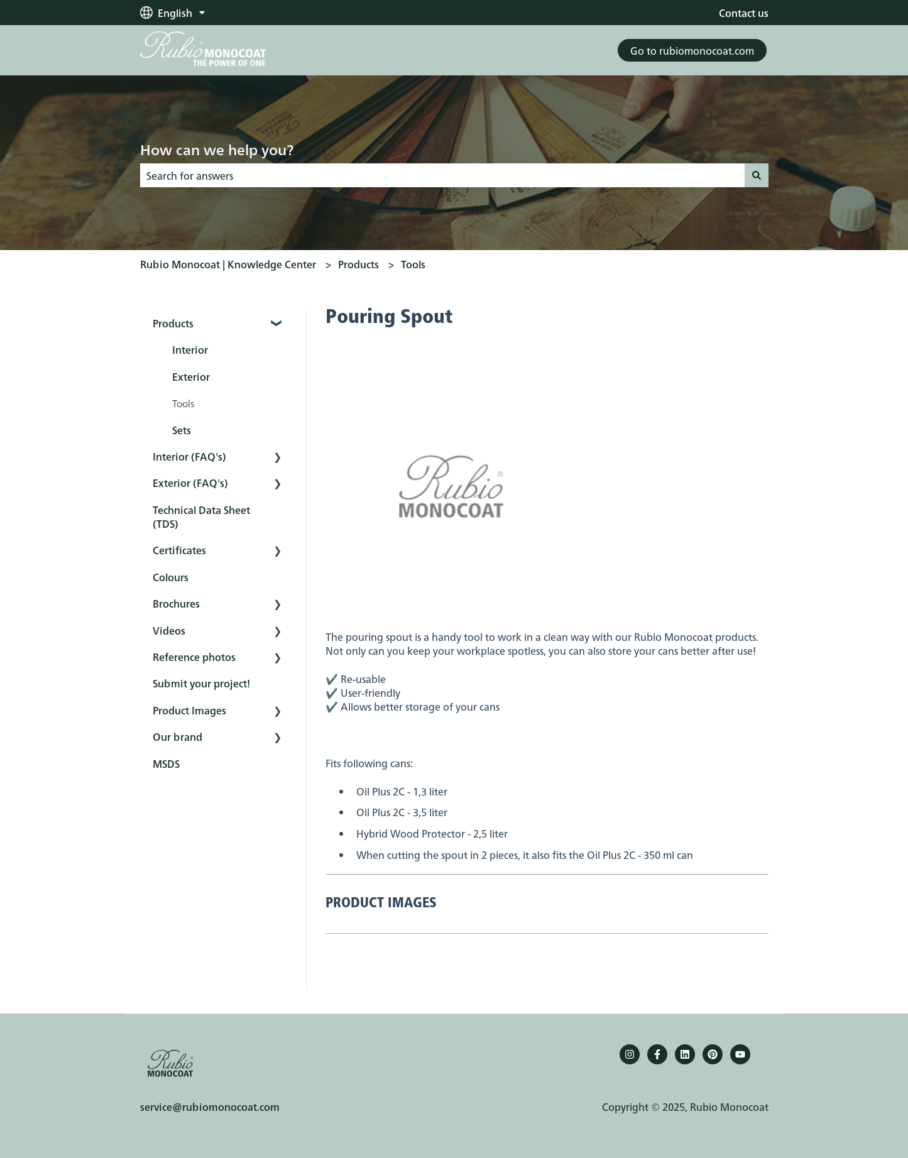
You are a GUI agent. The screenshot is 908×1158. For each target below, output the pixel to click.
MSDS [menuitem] (166, 763)
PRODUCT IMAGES (381, 904)
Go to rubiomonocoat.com (692, 50)
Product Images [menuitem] (189, 710)
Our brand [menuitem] (177, 736)
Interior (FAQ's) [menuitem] (189, 456)
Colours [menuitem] (171, 577)
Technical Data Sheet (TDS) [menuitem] (201, 516)
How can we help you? (216, 149)
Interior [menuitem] (190, 349)
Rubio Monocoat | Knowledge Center (228, 264)
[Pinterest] (713, 1054)
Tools (413, 264)
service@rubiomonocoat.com (210, 1106)
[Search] (757, 175)
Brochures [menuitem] (176, 603)
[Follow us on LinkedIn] (685, 1054)
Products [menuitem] (173, 323)
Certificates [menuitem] (179, 550)
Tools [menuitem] (183, 403)
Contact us (744, 12)
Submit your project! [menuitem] (201, 683)
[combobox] (442, 175)
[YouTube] (740, 1054)
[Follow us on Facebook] (657, 1054)
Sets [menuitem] (181, 430)
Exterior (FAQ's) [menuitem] (190, 482)
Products (358, 264)
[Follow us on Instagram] (630, 1054)
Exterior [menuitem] (191, 376)
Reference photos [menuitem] (194, 657)
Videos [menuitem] (169, 630)
